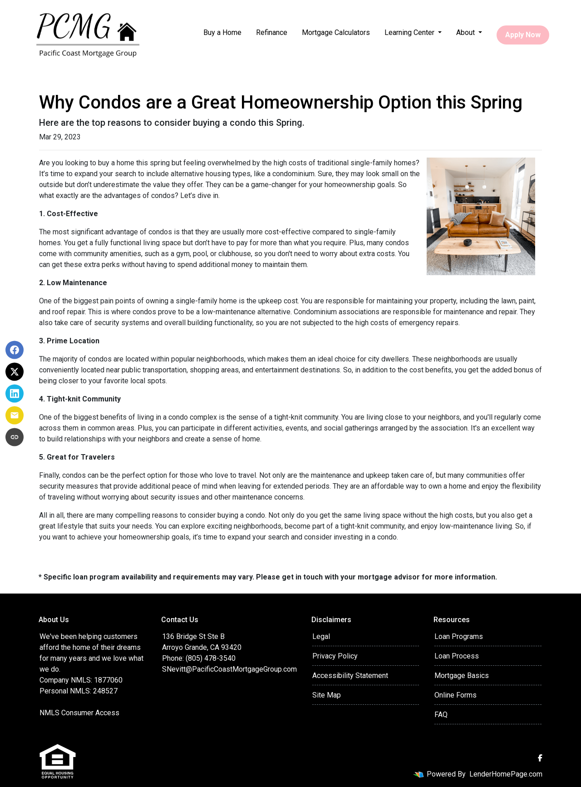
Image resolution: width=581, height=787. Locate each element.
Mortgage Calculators (336, 32)
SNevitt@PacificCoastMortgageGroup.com (229, 669)
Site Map (326, 695)
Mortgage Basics (461, 675)
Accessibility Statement (350, 675)
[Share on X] (14, 372)
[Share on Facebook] (14, 350)
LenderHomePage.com (505, 774)
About (466, 32)
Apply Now (523, 34)
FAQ (441, 714)
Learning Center (410, 32)
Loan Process (456, 656)
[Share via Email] (14, 415)
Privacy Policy (335, 656)
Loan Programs (458, 636)
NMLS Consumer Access (79, 712)
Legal (321, 636)
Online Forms (455, 695)
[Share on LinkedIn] (14, 394)
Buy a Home (222, 32)
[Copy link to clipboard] (14, 437)
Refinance (271, 32)
